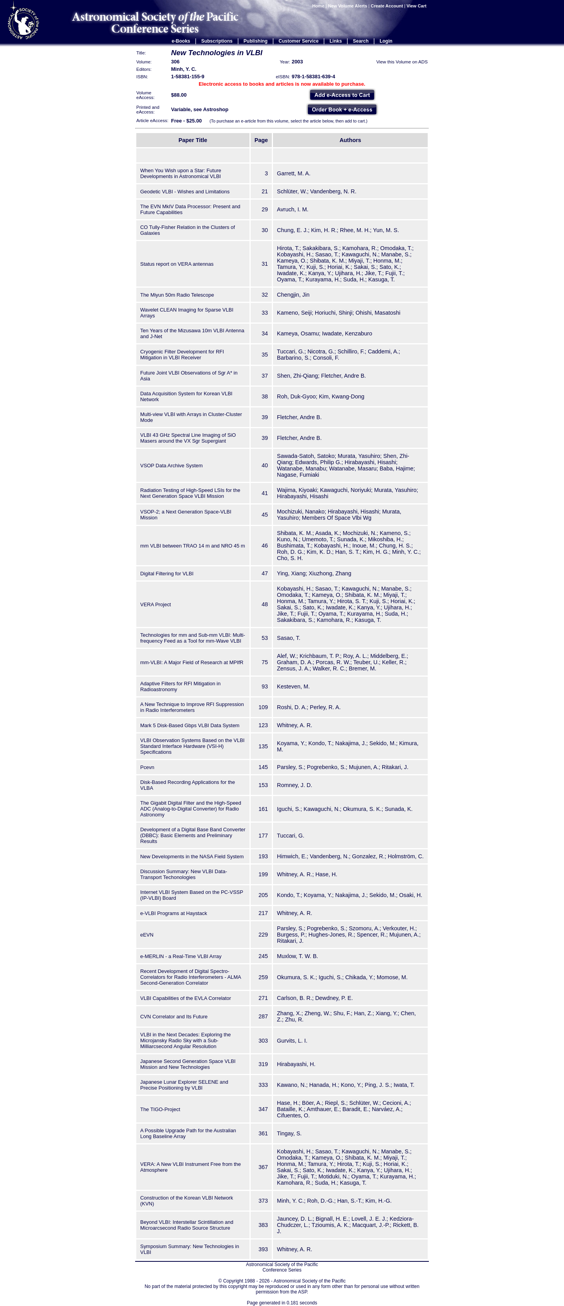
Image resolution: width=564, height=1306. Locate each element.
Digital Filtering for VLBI (166, 573)
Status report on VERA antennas (176, 264)
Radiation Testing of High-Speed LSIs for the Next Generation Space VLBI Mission (190, 493)
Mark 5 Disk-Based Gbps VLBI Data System (189, 725)
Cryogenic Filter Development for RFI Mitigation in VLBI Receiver (182, 354)
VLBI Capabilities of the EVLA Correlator (185, 998)
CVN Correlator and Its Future (174, 1017)
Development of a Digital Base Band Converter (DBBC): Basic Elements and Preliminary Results (193, 835)
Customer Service (298, 41)
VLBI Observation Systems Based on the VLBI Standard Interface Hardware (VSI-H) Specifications (192, 746)
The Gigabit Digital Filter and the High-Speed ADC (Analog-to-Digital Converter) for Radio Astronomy (190, 809)
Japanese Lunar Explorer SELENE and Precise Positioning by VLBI (184, 1085)
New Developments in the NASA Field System (192, 856)
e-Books (181, 41)
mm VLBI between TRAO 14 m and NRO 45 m (192, 546)
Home (318, 6)
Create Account (387, 6)
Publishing (256, 41)
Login (386, 41)
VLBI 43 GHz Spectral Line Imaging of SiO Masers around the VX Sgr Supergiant (188, 438)
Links (336, 41)
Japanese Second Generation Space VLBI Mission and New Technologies (187, 1064)
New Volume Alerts (347, 6)
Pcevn (147, 767)
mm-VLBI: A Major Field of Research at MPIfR (191, 662)
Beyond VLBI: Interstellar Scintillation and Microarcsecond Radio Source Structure (186, 1225)
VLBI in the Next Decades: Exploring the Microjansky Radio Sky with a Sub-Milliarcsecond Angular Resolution (185, 1040)
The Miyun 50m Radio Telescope (177, 295)
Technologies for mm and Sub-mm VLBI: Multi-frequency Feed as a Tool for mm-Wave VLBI (192, 638)
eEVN (147, 935)
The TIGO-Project (160, 1109)
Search (361, 41)
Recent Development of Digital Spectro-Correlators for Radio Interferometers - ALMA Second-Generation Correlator (190, 977)
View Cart (417, 6)
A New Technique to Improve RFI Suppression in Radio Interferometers (192, 707)
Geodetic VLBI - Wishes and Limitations (185, 192)
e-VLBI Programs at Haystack (173, 913)
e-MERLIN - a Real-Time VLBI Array (181, 956)
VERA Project (155, 604)
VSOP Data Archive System (171, 465)
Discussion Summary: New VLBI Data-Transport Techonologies (183, 874)
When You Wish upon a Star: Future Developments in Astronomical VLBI (180, 173)
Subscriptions (217, 41)
